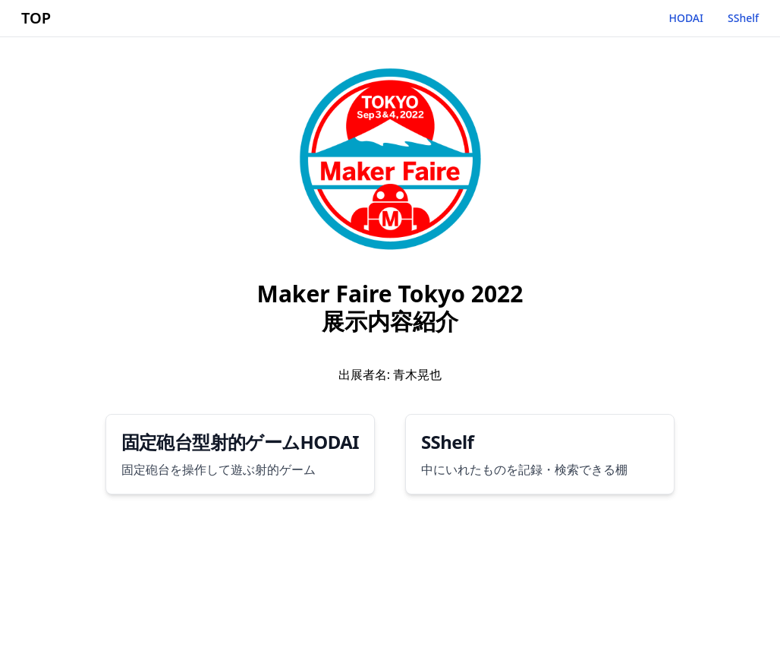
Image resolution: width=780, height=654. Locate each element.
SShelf (743, 18)
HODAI (685, 18)
